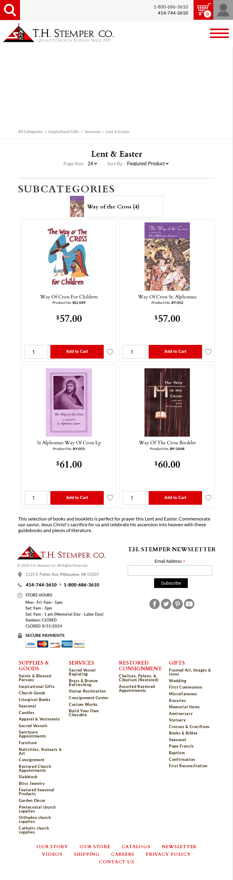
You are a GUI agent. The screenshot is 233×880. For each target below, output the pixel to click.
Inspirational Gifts (63, 131)
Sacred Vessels (33, 726)
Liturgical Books (34, 699)
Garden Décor (32, 800)
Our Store (94, 846)
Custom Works (83, 704)
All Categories (30, 131)
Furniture (28, 743)
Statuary (177, 720)
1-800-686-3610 (171, 6)
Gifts (177, 662)
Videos (52, 854)
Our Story (52, 846)
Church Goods (32, 693)
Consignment (31, 760)
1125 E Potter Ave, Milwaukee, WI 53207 (62, 574)
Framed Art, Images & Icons (190, 672)
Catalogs (136, 846)
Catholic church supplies (34, 830)
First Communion (185, 687)
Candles (27, 712)
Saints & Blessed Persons (35, 678)
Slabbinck (28, 777)
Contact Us (116, 861)
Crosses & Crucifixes (189, 726)
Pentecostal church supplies (37, 809)
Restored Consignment (140, 665)
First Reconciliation (188, 766)
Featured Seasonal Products (37, 792)
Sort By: (115, 163)
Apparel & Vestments (39, 719)
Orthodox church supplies (35, 819)
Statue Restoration (87, 691)
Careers (122, 854)
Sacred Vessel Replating (82, 672)
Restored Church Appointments (35, 768)
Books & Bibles (183, 733)
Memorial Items (184, 707)
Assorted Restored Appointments (137, 688)
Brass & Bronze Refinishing (83, 683)
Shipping (87, 854)
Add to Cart (77, 351)
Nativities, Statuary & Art (40, 751)
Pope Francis (181, 746)
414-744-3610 (41, 584)
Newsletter (179, 846)
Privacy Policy (168, 854)
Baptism (177, 753)
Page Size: (74, 163)
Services (81, 662)
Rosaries (177, 700)
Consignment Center (89, 698)
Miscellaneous (183, 694)
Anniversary (181, 713)
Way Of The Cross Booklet (167, 442)
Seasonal (92, 131)
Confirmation (182, 759)
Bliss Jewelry (32, 783)
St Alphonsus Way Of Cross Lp (69, 442)
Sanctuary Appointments (32, 734)
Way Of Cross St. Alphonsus (167, 296)
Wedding (178, 681)
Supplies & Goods (34, 665)
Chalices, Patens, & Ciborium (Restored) (138, 678)
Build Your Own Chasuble (84, 713)
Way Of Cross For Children (69, 296)
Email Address (169, 561)
